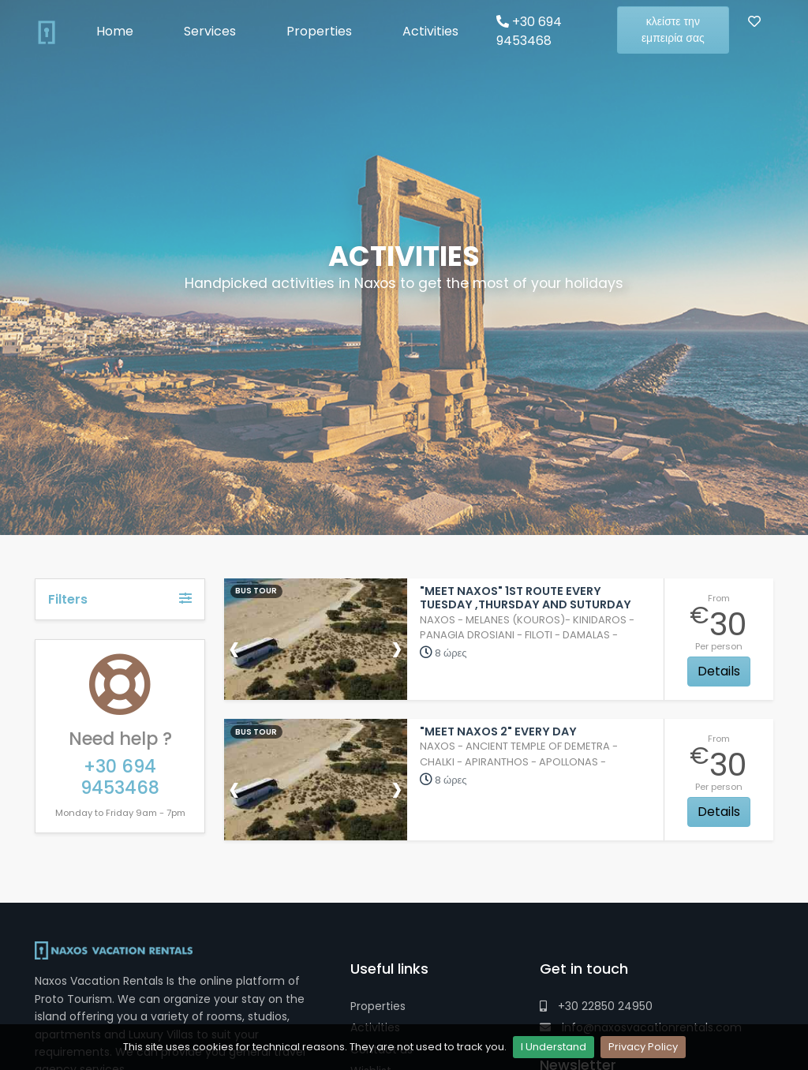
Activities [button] (430, 31)
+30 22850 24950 (596, 1006)
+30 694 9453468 (529, 31)
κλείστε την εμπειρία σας (673, 29)
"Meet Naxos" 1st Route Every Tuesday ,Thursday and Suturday (525, 597)
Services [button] (210, 31)
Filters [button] (120, 599)
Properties (378, 1006)
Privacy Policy (643, 1046)
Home (114, 31)
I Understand (553, 1046)
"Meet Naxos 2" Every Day (498, 731)
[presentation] (234, 648)
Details (719, 671)
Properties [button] (319, 31)
